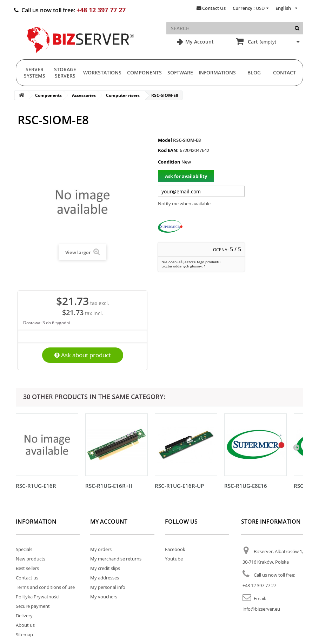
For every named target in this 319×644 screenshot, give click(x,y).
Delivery (24, 615)
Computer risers (123, 95)
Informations (217, 72)
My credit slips (105, 568)
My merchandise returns (115, 559)
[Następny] (296, 447)
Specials (24, 549)
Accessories (84, 95)
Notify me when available (184, 203)
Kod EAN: (168, 150)
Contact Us (214, 8)
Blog (254, 72)
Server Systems (34, 72)
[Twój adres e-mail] (201, 191)
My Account (199, 41)
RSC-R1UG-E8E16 (245, 485)
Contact (284, 72)
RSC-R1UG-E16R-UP (179, 485)
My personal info (107, 587)
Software (180, 72)
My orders (101, 549)
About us (25, 625)
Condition (169, 162)
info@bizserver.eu (261, 609)
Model (165, 140)
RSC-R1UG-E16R (36, 485)
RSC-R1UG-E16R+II (108, 485)
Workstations (102, 72)
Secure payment (33, 606)
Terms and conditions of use (45, 587)
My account (108, 521)
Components (144, 72)
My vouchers (103, 596)
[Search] (297, 28)
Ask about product (82, 355)
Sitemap (24, 634)
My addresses (104, 578)
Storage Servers (65, 72)
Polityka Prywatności (37, 596)
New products (30, 559)
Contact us (27, 578)
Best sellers (27, 568)
